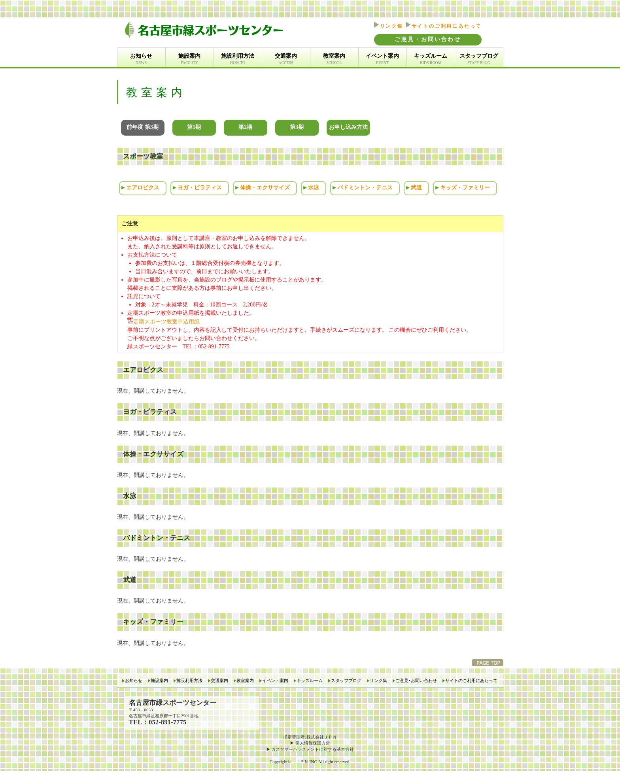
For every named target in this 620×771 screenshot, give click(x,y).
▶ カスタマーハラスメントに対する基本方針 (310, 749)
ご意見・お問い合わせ (428, 39)
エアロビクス (142, 188)
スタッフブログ (479, 59)
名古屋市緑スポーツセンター (172, 703)
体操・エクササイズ (265, 188)
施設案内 (189, 59)
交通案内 (286, 59)
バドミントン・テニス (365, 188)
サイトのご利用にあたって (444, 26)
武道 (416, 188)
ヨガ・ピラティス (200, 188)
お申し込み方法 (348, 127)
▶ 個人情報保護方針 (310, 743)
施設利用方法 (237, 59)
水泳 (313, 188)
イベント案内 (382, 59)
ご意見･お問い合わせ (416, 680)
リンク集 (388, 26)
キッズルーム (430, 59)
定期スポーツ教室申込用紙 (163, 322)
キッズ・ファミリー (465, 188)
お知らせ (141, 59)
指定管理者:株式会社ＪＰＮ (309, 737)
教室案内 (334, 59)
